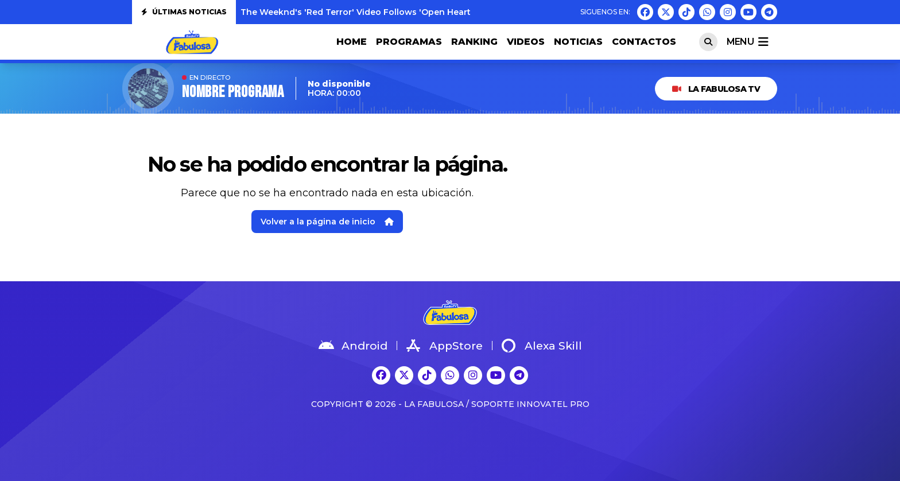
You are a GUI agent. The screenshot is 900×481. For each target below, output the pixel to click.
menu (747, 42)
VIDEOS (526, 41)
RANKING (474, 41)
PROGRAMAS (409, 41)
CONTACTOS (644, 41)
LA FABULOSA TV (716, 89)
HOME (351, 41)
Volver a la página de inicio (327, 221)
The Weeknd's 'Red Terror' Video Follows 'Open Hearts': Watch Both (386, 12)
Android (353, 345)
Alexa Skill (542, 345)
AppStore (444, 345)
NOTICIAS (578, 41)
